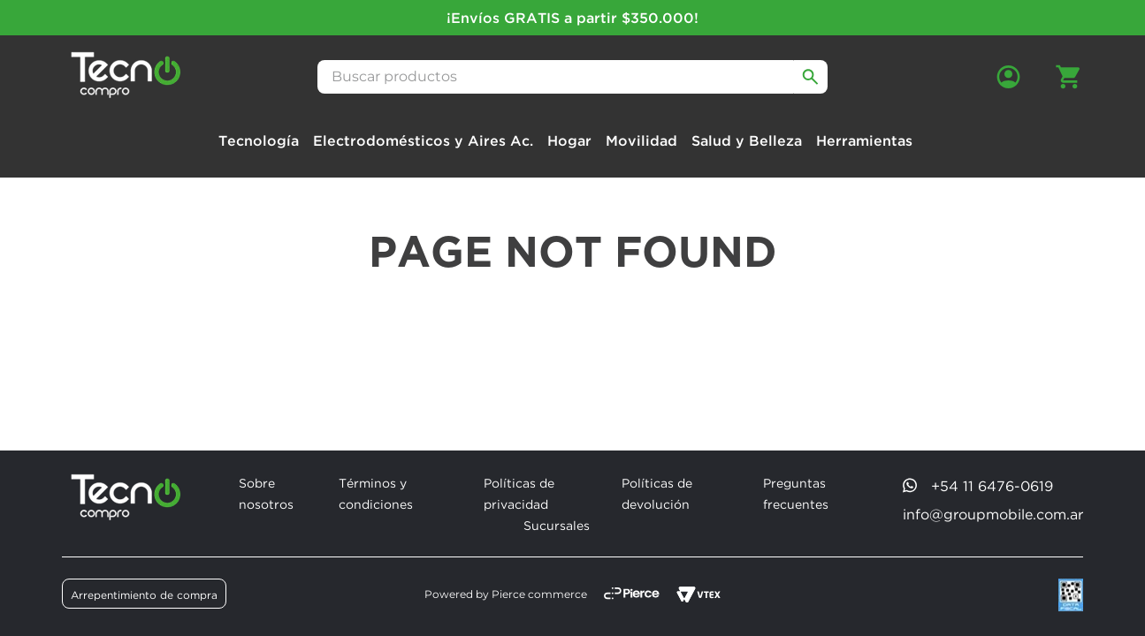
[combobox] (572, 77)
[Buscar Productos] (811, 77)
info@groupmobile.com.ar (993, 514)
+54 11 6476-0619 (992, 486)
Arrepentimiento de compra (144, 595)
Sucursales (556, 525)
